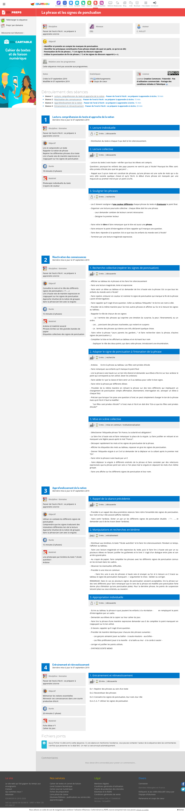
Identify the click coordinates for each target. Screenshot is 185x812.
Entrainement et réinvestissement (69, 106)
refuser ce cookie (142, 810)
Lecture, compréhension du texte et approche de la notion (79, 96)
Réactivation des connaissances (68, 99)
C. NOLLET (141, 31)
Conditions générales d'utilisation (108, 786)
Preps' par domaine (12, 26)
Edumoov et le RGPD (103, 791)
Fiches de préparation (59, 791)
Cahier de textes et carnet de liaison (65, 783)
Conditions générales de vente (107, 794)
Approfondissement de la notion (68, 103)
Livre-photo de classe (59, 794)
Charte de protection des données (109, 789)
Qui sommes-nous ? (13, 791)
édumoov (9, 794)
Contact (8, 789)
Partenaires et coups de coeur (151, 798)
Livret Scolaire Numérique (61, 786)
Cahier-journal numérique (61, 789)
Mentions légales (101, 783)
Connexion (143, 783)
